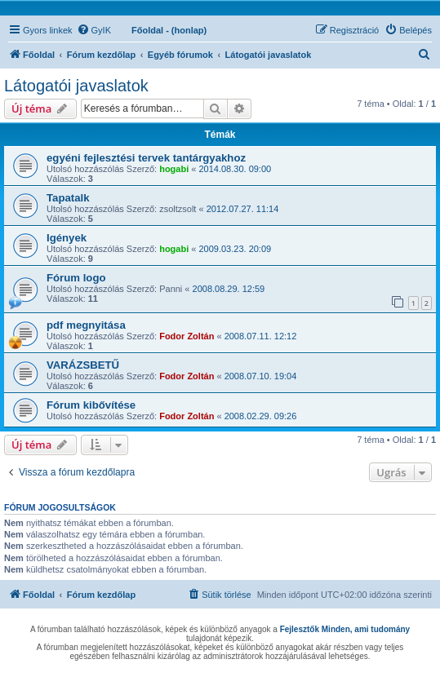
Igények (67, 238)
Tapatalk (68, 198)
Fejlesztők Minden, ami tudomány (345, 629)
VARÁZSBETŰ (83, 365)
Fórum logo (76, 278)
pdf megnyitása (86, 325)
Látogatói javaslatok (76, 86)
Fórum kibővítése (91, 405)
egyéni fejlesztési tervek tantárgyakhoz (146, 158)
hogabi (174, 169)
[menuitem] (94, 30)
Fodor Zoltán (186, 336)
